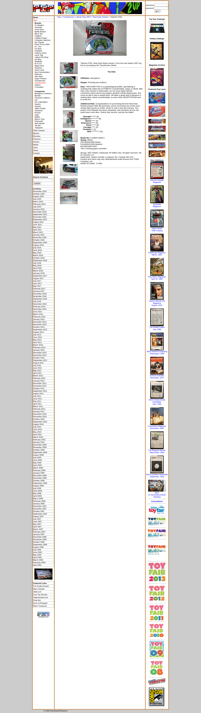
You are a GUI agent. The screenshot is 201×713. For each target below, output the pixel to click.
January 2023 (39, 209)
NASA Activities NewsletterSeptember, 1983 (157, 475)
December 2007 (40, 506)
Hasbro (38, 104)
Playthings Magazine (157, 253)
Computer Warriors (43, 40)
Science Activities (157, 376)
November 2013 (40, 324)
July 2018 (37, 263)
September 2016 (40, 299)
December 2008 (40, 475)
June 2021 (37, 225)
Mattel (37, 117)
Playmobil (39, 121)
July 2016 (37, 301)
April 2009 (37, 465)
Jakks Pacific (40, 108)
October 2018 (39, 258)
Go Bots (38, 49)
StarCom (38, 74)
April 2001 (37, 565)
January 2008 (39, 504)
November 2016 (40, 296)
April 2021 (37, 230)
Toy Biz (38, 125)
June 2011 (37, 399)
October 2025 (39, 194)
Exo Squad (39, 42)
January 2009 (39, 473)
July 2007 (37, 519)
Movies (36, 133)
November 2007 (40, 509)
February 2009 (39, 470)
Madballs (38, 61)
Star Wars (39, 76)
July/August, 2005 (157, 354)
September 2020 (40, 242)
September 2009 (40, 452)
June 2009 (37, 460)
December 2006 (40, 537)
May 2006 (37, 555)
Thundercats (40, 81)
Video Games (39, 130)
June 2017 (37, 283)
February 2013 (39, 347)
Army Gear (39, 29)
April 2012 (37, 373)
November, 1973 (157, 378)
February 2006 (39, 562)
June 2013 (37, 337)
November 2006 (40, 539)
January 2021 (39, 235)
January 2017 (39, 291)
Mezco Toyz (40, 119)
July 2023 (37, 207)
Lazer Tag (39, 55)
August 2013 (38, 332)
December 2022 (40, 212)
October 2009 (39, 450)
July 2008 (37, 488)
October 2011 (39, 388)
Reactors (38, 68)
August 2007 (38, 516)
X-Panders (39, 87)
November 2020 (40, 237)
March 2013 (38, 345)
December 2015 (40, 304)
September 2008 (40, 483)
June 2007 (37, 521)
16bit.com (37, 592)
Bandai (38, 96)
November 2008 (40, 478)
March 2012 (38, 376)
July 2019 (37, 248)
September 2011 (40, 391)
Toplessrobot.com (40, 597)
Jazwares (39, 110)
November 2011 (40, 386)
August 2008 (38, 486)
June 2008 (37, 491)
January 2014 (39, 319)
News (35, 17)
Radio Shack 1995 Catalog (156, 229)
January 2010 (39, 442)
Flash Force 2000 (42, 44)
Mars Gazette (39, 589)
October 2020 (39, 240)
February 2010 (39, 440)
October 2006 (39, 542)
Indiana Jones (40, 53)
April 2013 (37, 342)
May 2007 (37, 524)
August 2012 (38, 363)
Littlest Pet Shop (41, 57)
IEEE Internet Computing (157, 351)
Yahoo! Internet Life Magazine (157, 302)
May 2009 (37, 463)
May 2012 (37, 370)
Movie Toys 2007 (84, 17)
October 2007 (39, 511)
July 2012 (37, 365)
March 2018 (38, 271)
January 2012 (39, 381)
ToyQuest (39, 128)
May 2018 (37, 265)
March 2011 (38, 406)
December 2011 (40, 383)
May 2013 (37, 340)
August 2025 (38, 196)
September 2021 (40, 219)
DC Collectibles (41, 102)
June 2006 (37, 552)
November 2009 (40, 447)
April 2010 (37, 434)
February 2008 (39, 501)
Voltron (38, 85)
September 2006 (40, 544)
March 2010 (38, 437)
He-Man (38, 59)
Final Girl (37, 600)
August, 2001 (157, 305)
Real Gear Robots (100, 17)
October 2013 (39, 327)
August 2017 (38, 278)
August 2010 (38, 424)
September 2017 (40, 276)
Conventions (157, 501)
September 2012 (40, 360)
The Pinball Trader (157, 327)
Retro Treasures (40, 606)
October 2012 (39, 358)
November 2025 (40, 191)
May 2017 (37, 286)
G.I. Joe (38, 47)
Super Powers (41, 79)
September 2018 (40, 260)
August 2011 (38, 393)
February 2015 (39, 306)
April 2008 (37, 496)
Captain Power (41, 38)
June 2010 (37, 429)
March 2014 (38, 314)
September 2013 (40, 329)
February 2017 (39, 289)
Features (37, 139)
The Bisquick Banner (157, 450)
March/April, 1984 (157, 452)
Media (35, 145)
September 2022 (40, 214)
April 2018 (37, 268)
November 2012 (40, 355)
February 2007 (39, 532)
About (35, 150)
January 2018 (39, 273)
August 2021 (38, 222)
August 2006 (38, 547)
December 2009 (40, 445)
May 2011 (37, 401)
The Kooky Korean (41, 586)
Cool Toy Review (40, 595)
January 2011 (39, 411)
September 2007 (40, 514)
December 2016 (40, 294)
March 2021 (38, 232)
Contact (36, 153)
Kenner (38, 113)
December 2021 (40, 217)
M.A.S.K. (38, 64)
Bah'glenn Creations (43, 93)
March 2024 (38, 202)
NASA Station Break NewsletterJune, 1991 (157, 402)
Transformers (68, 17)
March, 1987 (157, 255)
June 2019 (37, 250)
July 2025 (37, 199)
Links (35, 147)
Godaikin (38, 51)
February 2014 (39, 317)
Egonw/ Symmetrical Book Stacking (157, 495)
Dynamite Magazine (157, 205)
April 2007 (37, 527)
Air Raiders (39, 25)
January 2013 (39, 350)
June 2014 (37, 312)
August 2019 (38, 245)
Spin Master (40, 123)
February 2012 (39, 378)
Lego (37, 115)
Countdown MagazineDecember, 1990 (157, 427)
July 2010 (37, 427)
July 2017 (37, 281)
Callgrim (38, 36)
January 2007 (39, 534)
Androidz (38, 27)
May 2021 (37, 227)
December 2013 (40, 322)
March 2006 (38, 560)
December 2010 (40, 414)
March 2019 (38, 255)
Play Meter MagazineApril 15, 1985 (157, 278)
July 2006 (37, 550)
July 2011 (37, 396)
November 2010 (40, 417)
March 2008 (38, 498)
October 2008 (39, 481)
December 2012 (40, 353)
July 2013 (37, 335)
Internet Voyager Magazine (157, 181)
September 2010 (40, 422)
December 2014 (40, 309)
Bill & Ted (38, 34)
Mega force (39, 66)
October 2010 (39, 419)
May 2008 (37, 493)
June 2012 (37, 368)
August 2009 (38, 455)
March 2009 (38, 468)
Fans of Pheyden (40, 603)
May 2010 (37, 432)
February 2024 (39, 204)
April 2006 (37, 557)
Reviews (36, 136)
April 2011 (37, 404)
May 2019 (37, 253)
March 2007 (38, 529)
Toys (59, 17)
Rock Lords (39, 70)
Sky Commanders (42, 72)
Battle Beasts (40, 32)
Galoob (38, 106)
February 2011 (39, 409)
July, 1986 (157, 329)
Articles (36, 142)
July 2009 (37, 457)
